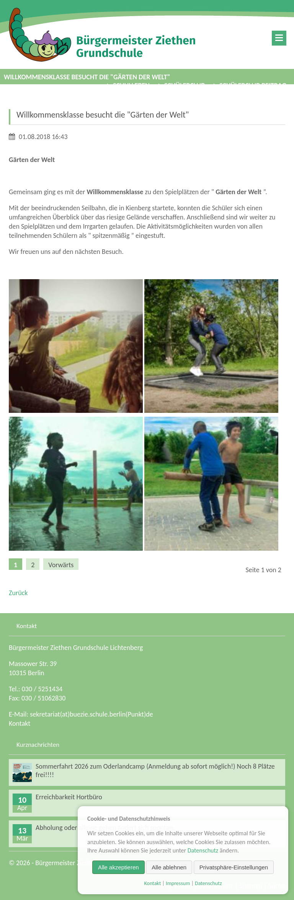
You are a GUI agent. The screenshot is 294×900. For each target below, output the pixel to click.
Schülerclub (184, 85)
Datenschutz (203, 850)
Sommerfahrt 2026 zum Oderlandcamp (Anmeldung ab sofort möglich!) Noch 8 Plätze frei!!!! (155, 770)
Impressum (178, 883)
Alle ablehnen (169, 867)
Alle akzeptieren (118, 867)
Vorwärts (61, 565)
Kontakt (19, 723)
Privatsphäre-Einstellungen (233, 867)
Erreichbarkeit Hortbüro (69, 797)
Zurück (18, 593)
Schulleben (131, 85)
